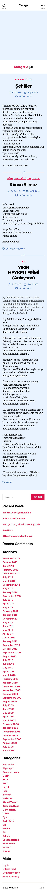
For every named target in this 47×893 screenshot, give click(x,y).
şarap (16, 248)
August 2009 (10, 701)
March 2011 (9, 637)
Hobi (5, 791)
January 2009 (10, 728)
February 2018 (10, 569)
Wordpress (9, 843)
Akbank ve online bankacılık (17, 536)
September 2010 (12, 652)
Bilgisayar (8, 768)
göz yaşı (9, 248)
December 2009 (11, 686)
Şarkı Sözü (20, 178)
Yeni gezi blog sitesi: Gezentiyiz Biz (21, 524)
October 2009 (10, 694)
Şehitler (23, 86)
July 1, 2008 (33, 284)
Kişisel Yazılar (10, 802)
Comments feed (11, 872)
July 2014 (8, 588)
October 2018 (10, 562)
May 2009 (8, 713)
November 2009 (11, 690)
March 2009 (9, 720)
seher (22, 248)
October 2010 (10, 649)
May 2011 (8, 630)
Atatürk (9, 482)
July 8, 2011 (33, 92)
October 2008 (10, 735)
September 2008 (12, 739)
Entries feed (9, 869)
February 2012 (10, 611)
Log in (6, 865)
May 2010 (8, 667)
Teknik (6, 836)
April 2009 (8, 716)
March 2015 (9, 581)
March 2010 (9, 675)
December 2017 (11, 573)
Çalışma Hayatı (11, 772)
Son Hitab (8, 530)
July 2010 (8, 660)
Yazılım (6, 847)
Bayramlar (8, 764)
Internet (7, 794)
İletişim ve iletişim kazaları (17, 512)
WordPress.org (11, 876)
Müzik (10, 178)
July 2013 (8, 600)
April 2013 (8, 603)
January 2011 (10, 641)
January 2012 (10, 615)
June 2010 (8, 664)
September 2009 (12, 697)
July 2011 (8, 622)
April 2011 (8, 633)
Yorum (6, 851)
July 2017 (8, 577)
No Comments (25, 96)
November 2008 (11, 731)
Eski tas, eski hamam (14, 518)
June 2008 (8, 750)
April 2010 (8, 671)
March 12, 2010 (32, 191)
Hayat (6, 787)
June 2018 (8, 566)
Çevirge (23, 5)
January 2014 (10, 592)
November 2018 (11, 558)
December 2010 (11, 645)
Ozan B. (18, 92)
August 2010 (9, 656)
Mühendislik (9, 809)
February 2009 (11, 724)
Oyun (5, 817)
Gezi (5, 783)
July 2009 (8, 705)
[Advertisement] (23, 35)
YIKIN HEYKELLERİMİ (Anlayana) (23, 273)
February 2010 (10, 679)
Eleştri (6, 776)
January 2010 (10, 682)
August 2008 (10, 743)
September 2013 (12, 596)
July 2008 (8, 746)
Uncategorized (11, 840)
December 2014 (11, 584)
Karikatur (8, 798)
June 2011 (8, 626)
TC (30, 80)
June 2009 (8, 709)
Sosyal (24, 80)
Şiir (17, 80)
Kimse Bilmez (23, 184)
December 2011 (11, 618)
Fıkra (5, 779)
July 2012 (8, 607)
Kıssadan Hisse (11, 806)
